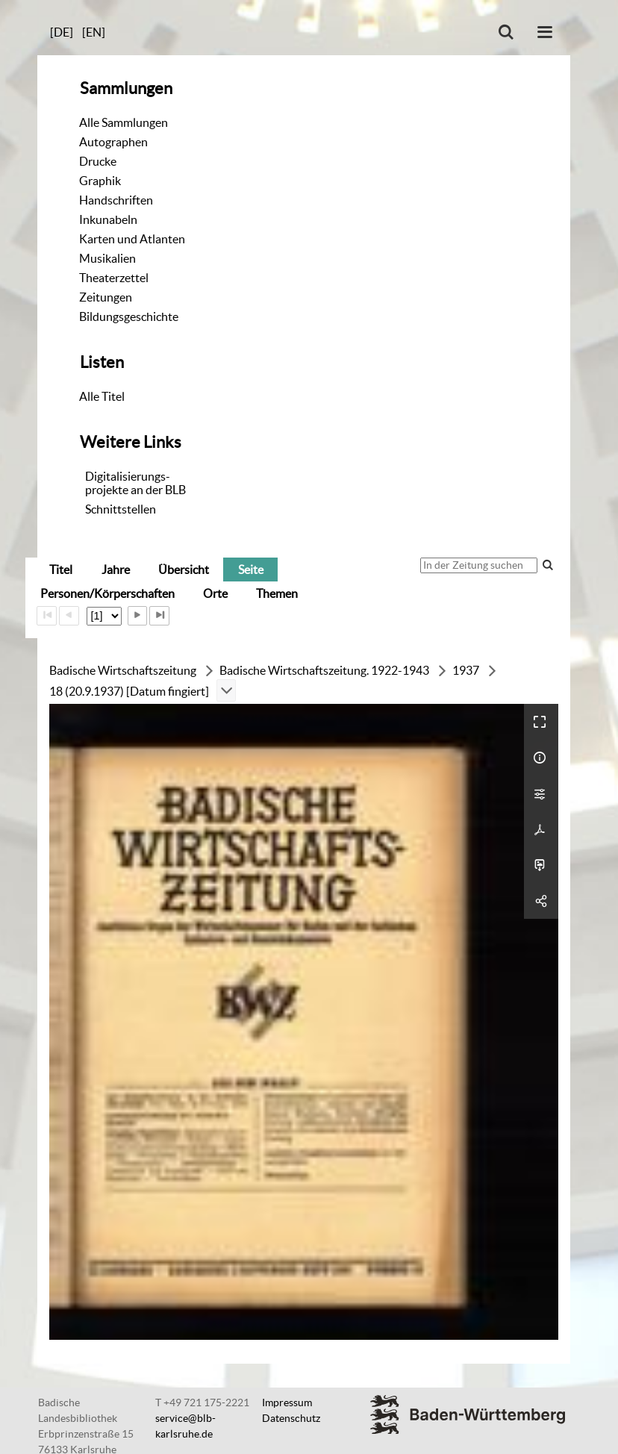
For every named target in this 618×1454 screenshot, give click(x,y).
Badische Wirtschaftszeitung (122, 670)
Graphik (100, 180)
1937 (465, 670)
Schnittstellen (120, 509)
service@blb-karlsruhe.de (185, 1426)
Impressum (287, 1402)
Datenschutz (291, 1418)
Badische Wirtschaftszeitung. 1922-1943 (324, 670)
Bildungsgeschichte (128, 316)
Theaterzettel (114, 277)
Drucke (97, 161)
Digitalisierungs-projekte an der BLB (135, 482)
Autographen (113, 142)
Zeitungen (105, 297)
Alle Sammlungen (123, 122)
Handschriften (116, 200)
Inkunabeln (108, 219)
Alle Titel (102, 396)
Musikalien (107, 258)
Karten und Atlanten (132, 239)
